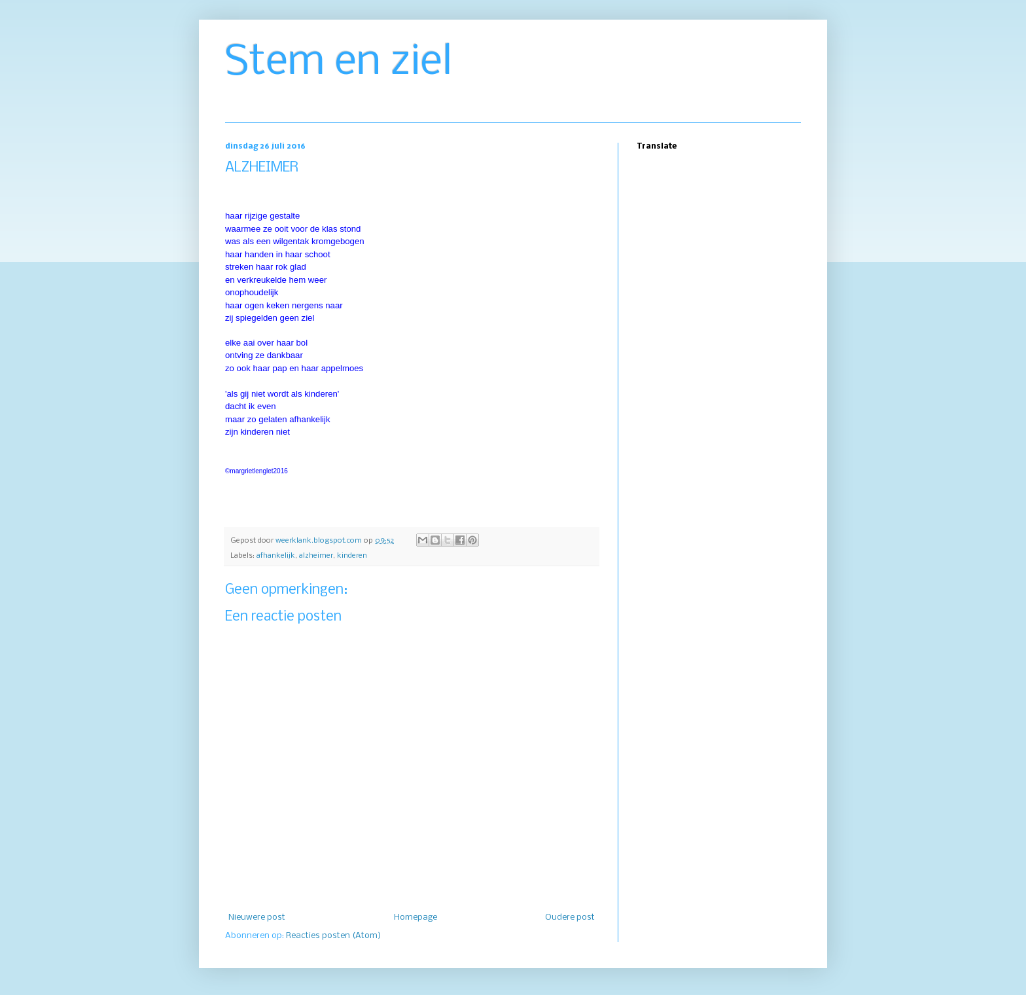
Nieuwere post (256, 917)
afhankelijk (275, 556)
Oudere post (570, 917)
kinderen (352, 556)
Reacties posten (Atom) (333, 936)
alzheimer (316, 556)
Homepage (415, 917)
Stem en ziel (338, 63)
